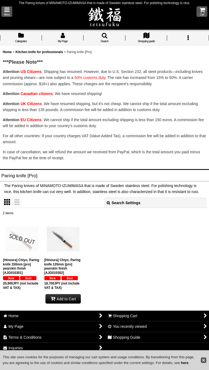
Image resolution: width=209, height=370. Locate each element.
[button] (6, 11)
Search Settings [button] (123, 203)
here (184, 363)
